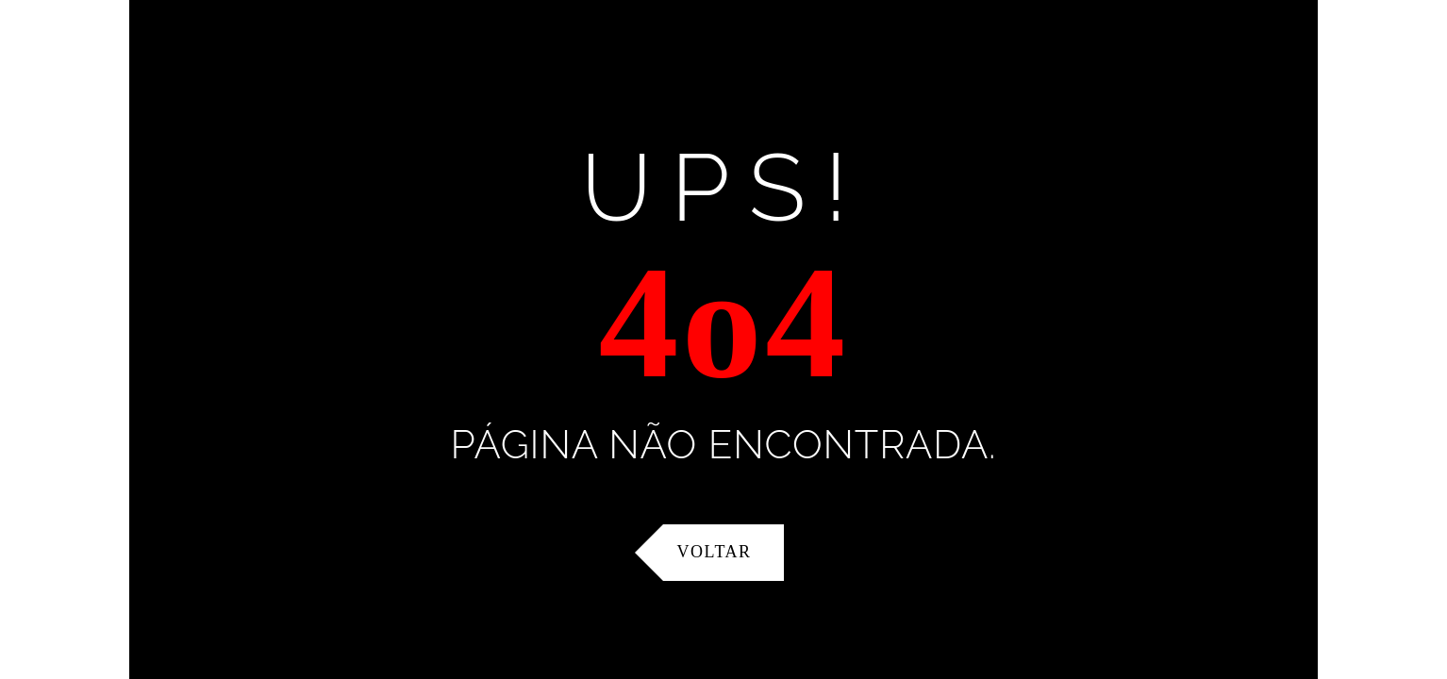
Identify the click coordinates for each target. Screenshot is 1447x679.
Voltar (714, 551)
